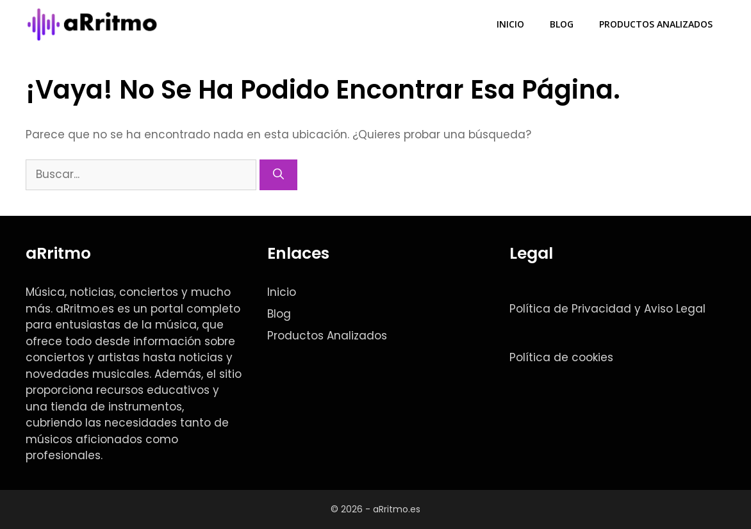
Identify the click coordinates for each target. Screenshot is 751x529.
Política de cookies (561, 357)
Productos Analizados (656, 24)
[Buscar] (278, 174)
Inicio (510, 24)
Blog (562, 24)
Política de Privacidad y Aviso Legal (607, 308)
